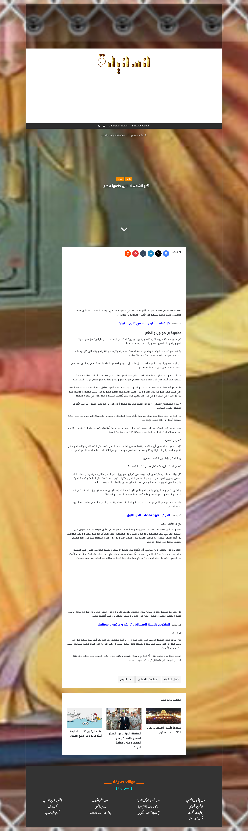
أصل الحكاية (170, 679)
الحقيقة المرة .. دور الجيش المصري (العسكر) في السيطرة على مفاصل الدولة (125, 740)
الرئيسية (141, 135)
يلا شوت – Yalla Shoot (100, 812)
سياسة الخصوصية (118, 126)
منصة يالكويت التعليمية (195, 800)
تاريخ (133, 135)
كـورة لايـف (52, 806)
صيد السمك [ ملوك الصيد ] (147, 800)
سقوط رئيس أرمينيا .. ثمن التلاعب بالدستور (164, 730)
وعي (120, 179)
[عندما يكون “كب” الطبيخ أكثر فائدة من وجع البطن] (84, 718)
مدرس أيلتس (100, 806)
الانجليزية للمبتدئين (195, 806)
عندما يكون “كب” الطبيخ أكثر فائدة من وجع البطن (86, 733)
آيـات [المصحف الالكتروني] (148, 812)
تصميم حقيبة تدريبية (52, 812)
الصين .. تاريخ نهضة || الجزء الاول (148, 515)
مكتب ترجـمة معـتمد (196, 818)
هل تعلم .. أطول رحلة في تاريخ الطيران (144, 323)
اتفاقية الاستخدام (140, 126)
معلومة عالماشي (147, 679)
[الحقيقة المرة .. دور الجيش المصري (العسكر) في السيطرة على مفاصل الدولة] (123, 719)
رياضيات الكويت (195, 812)
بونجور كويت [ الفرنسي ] (148, 806)
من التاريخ (125, 679)
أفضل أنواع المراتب (52, 800)
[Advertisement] (124, 26)
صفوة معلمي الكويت (100, 800)
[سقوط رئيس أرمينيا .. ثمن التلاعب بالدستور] (163, 716)
